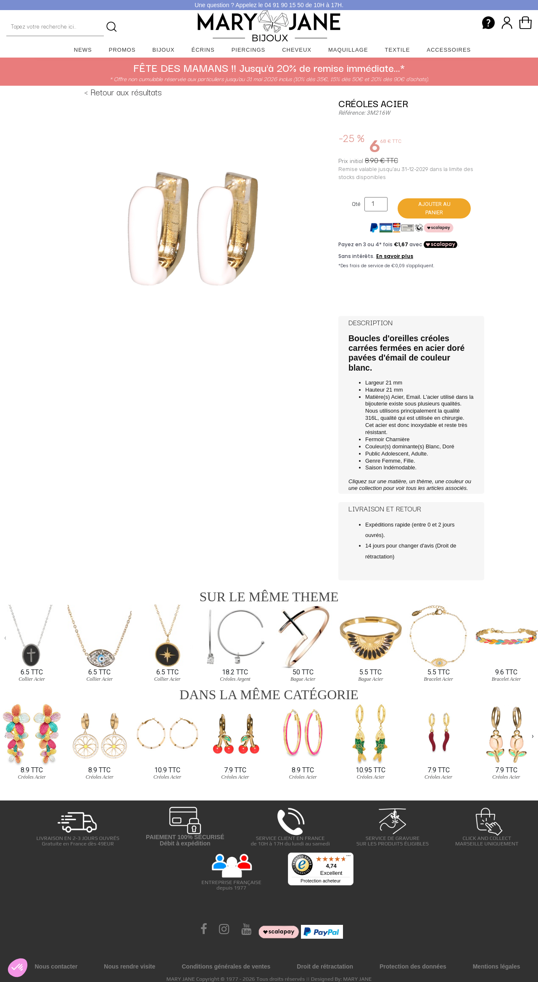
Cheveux (296, 50)
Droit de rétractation (325, 966)
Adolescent (394, 453)
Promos (122, 50)
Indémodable (399, 467)
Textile (397, 50)
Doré (448, 446)
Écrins (203, 50)
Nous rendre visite (129, 966)
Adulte (419, 453)
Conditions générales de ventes (226, 966)
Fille (409, 461)
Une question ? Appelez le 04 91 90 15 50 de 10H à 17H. (269, 5)
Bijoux (164, 50)
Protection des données (413, 966)
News (83, 50)
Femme (391, 461)
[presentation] (5, 638)
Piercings (249, 50)
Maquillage (348, 50)
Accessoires (449, 50)
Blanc (433, 446)
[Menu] (348, 858)
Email (413, 397)
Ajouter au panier (434, 208)
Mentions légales (496, 966)
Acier (397, 397)
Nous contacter (55, 966)
